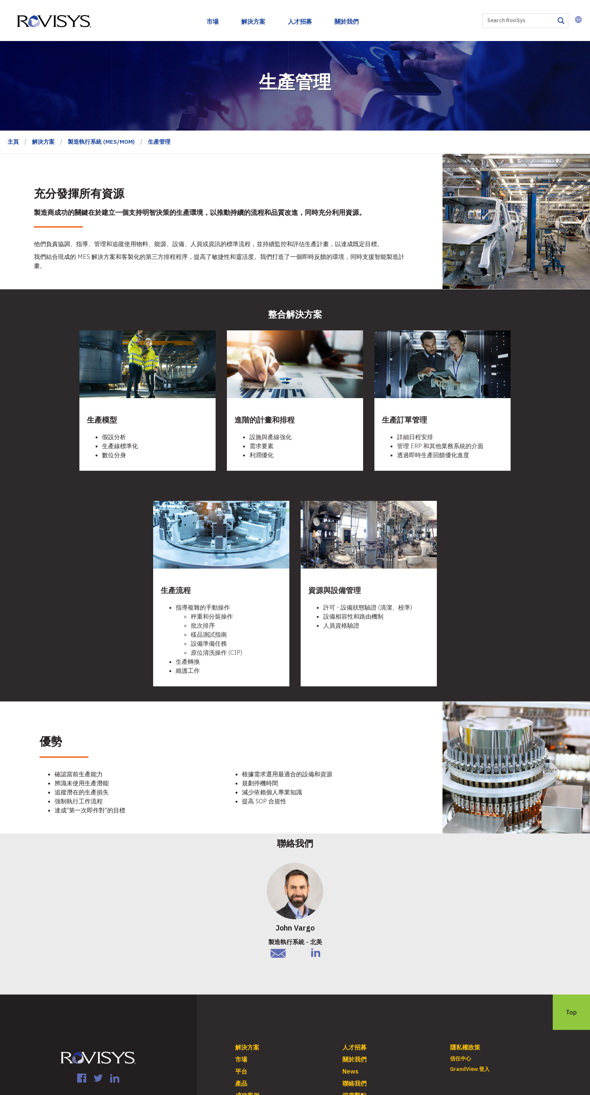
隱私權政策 (465, 1047)
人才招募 (300, 21)
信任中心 (460, 1058)
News (350, 1071)
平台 (241, 1071)
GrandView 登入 (470, 1069)
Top (571, 1012)
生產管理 (159, 141)
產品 (241, 1083)
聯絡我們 (354, 1083)
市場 (213, 21)
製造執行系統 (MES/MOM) (101, 141)
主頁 (13, 141)
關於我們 (347, 21)
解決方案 (253, 21)
